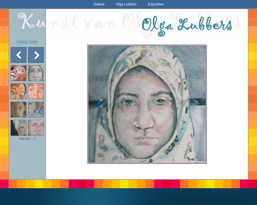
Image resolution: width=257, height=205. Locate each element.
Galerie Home (27, 42)
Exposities (156, 4)
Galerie (99, 4)
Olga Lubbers (126, 4)
